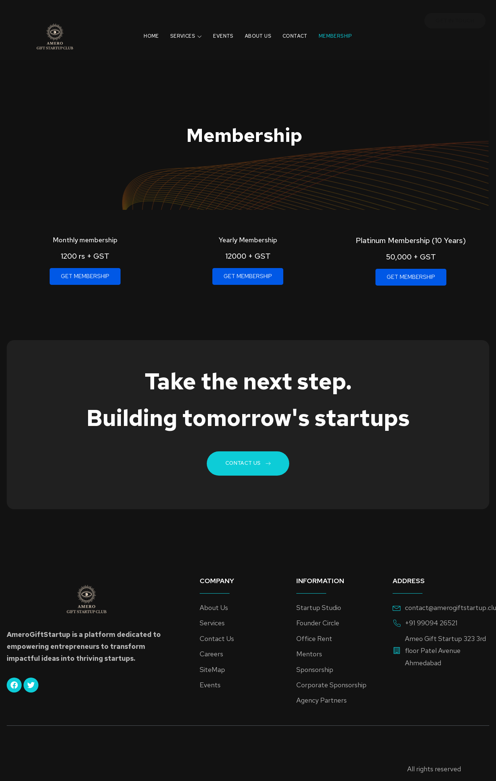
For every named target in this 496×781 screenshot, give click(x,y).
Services (181, 33)
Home (142, 33)
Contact (300, 33)
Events (221, 33)
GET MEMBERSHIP (85, 276)
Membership (345, 33)
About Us (260, 33)
